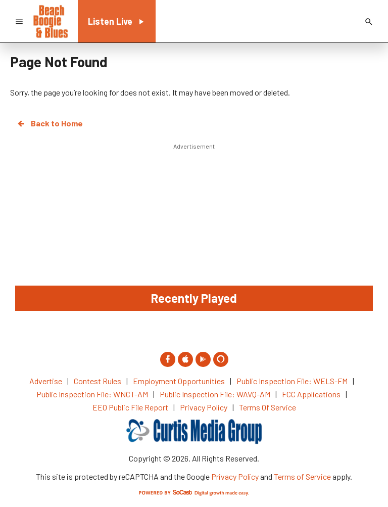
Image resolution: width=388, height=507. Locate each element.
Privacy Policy (235, 476)
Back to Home (49, 123)
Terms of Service (302, 476)
